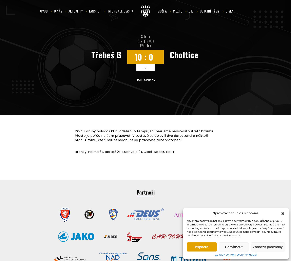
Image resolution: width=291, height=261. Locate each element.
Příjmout (202, 247)
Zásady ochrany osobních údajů (236, 255)
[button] (283, 213)
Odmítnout (234, 247)
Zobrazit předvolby (268, 247)
